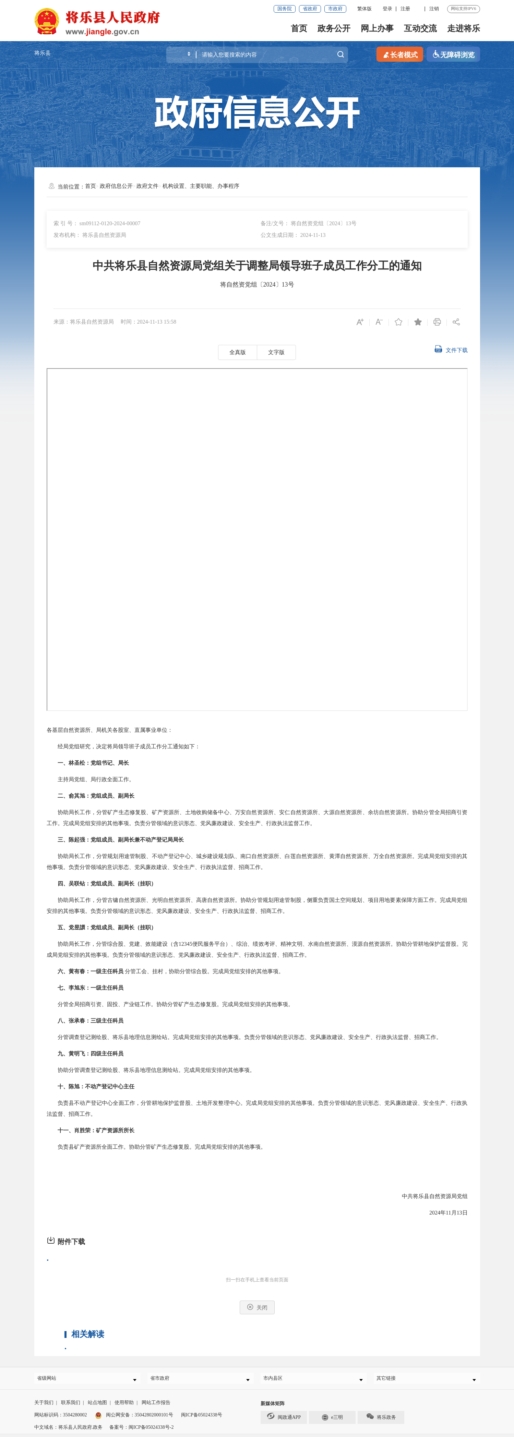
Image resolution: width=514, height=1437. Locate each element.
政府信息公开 (116, 186)
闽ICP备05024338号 (201, 1418)
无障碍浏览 (453, 54)
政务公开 (334, 28)
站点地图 (97, 1406)
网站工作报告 (156, 1406)
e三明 (332, 1420)
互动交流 (420, 28)
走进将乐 (463, 28)
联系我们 (70, 1406)
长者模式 (400, 54)
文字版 (276, 352)
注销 (434, 8)
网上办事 (377, 28)
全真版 (237, 352)
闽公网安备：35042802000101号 (139, 1418)
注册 (405, 8)
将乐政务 (381, 1420)
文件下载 (451, 349)
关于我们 (43, 1406)
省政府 (310, 8)
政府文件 (147, 186)
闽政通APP (284, 1419)
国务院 (284, 8)
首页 (299, 28)
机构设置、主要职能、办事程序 (201, 186)
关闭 (257, 1307)
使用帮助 (124, 1406)
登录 (387, 8)
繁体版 (364, 8)
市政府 (335, 8)
